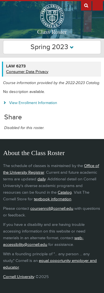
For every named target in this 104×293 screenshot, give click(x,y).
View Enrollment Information (33, 102)
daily (41, 179)
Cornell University (18, 276)
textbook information (52, 199)
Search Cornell (86, 5)
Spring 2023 (52, 47)
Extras (97, 5)
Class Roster (52, 32)
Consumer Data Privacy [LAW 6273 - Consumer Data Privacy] (27, 71)
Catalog (65, 192)
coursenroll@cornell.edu (51, 208)
